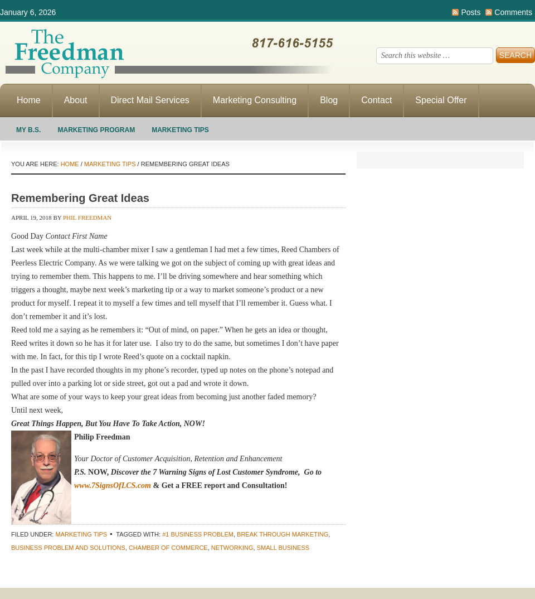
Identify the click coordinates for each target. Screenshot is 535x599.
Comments (513, 12)
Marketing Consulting (254, 100)
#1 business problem (198, 534)
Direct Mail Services (150, 100)
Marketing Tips (180, 130)
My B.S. (28, 130)
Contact (376, 100)
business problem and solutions (68, 547)
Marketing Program (96, 130)
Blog (329, 100)
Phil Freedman (87, 217)
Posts (470, 12)
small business (283, 547)
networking (232, 547)
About (75, 100)
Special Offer (440, 100)
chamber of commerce (168, 547)
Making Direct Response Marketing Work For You (167, 53)
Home (29, 100)
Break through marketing (282, 534)
